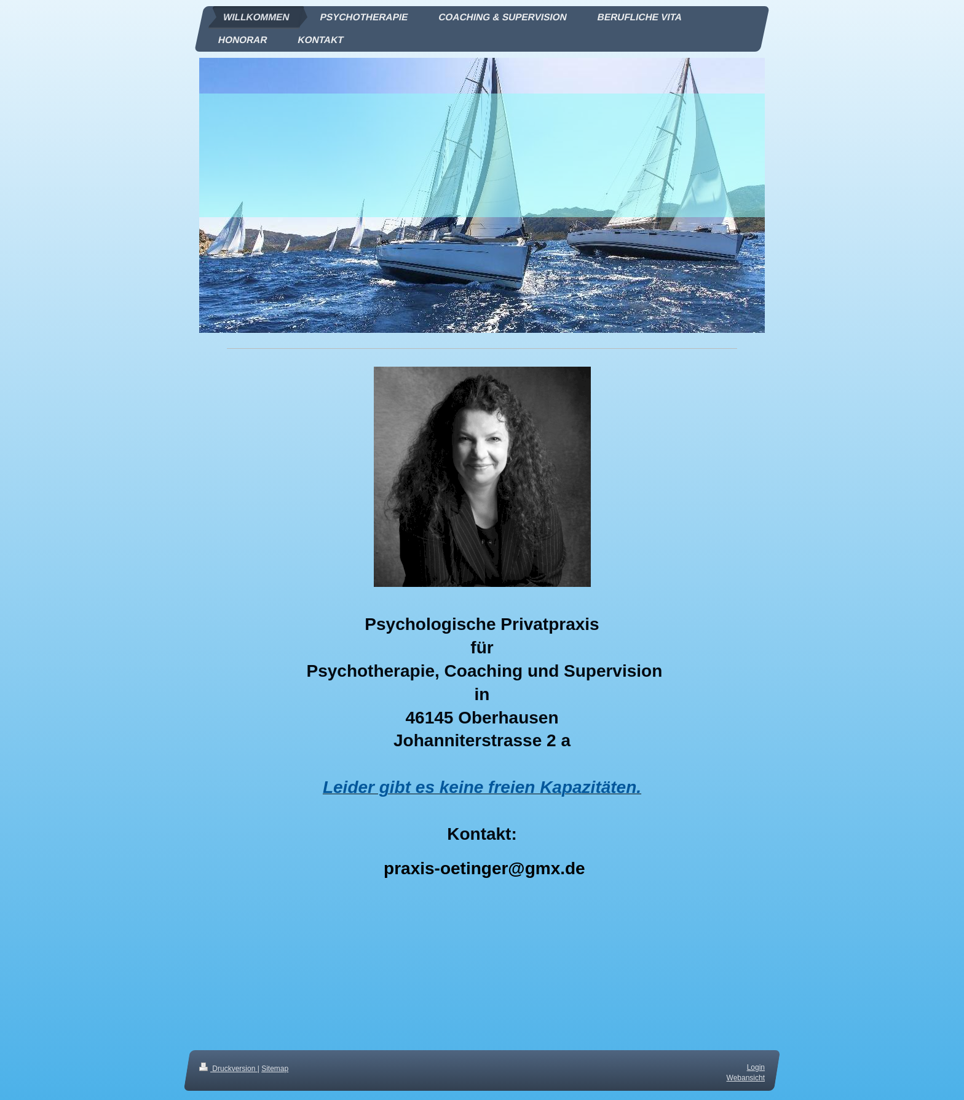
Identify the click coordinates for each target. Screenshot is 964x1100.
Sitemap (274, 1068)
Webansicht (746, 1078)
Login (756, 1067)
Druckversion (228, 1068)
